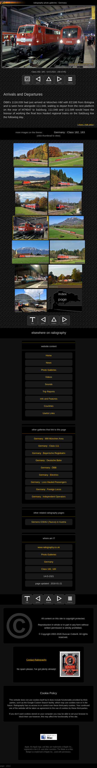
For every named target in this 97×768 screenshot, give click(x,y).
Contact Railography (36, 659)
